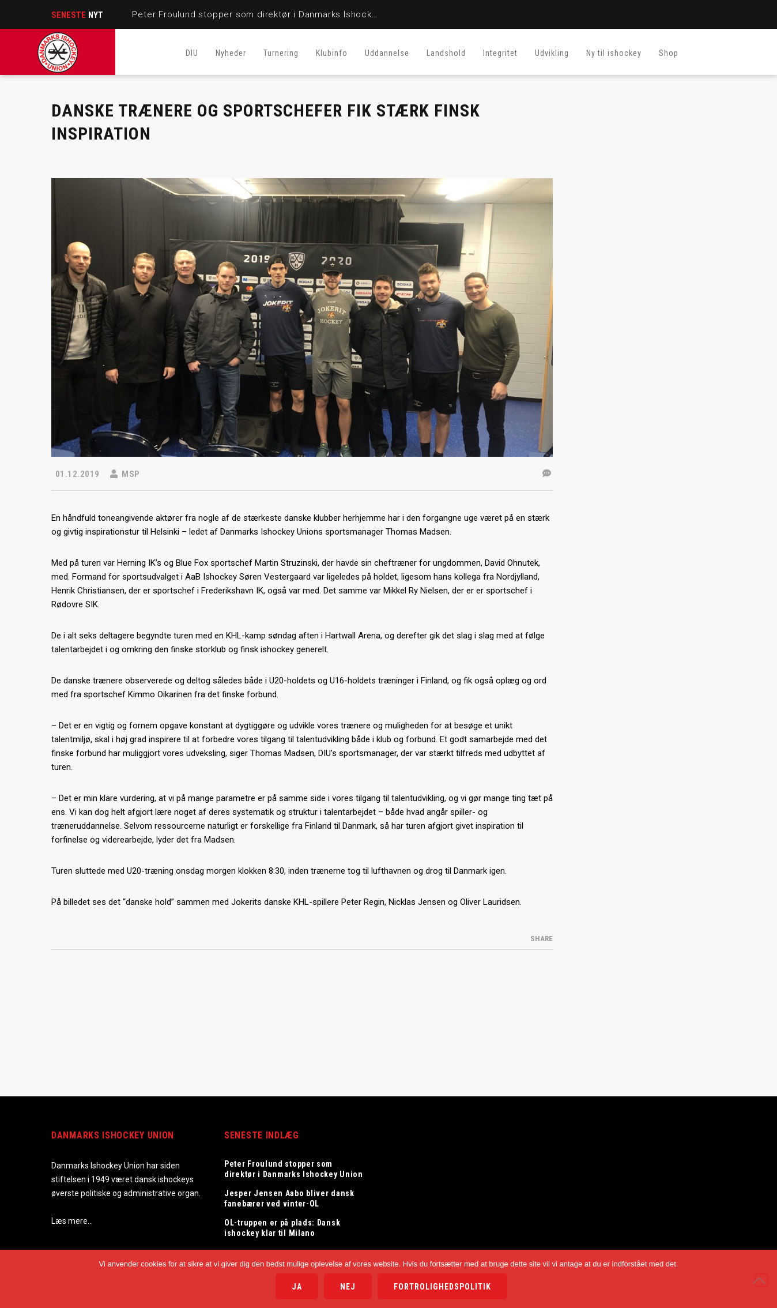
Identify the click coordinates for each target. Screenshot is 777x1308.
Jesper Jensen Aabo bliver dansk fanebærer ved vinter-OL (289, 1198)
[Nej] (761, 1280)
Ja (297, 1286)
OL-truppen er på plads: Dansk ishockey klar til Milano (282, 1228)
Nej (348, 1286)
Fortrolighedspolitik (442, 1286)
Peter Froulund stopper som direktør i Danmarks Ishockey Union (272, 14)
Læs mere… (72, 1221)
